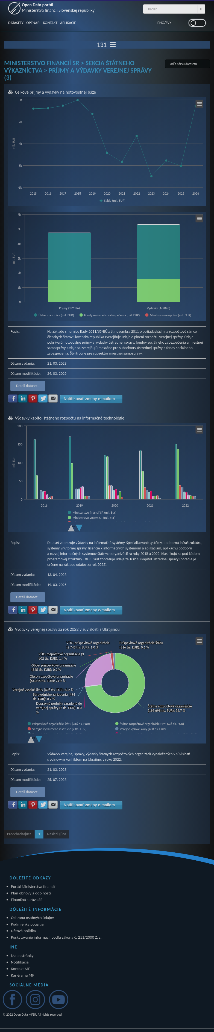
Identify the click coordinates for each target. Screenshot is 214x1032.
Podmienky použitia (27, 924)
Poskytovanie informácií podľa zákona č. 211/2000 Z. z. (56, 937)
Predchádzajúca (19, 834)
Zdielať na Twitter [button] (43, 398)
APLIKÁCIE (68, 22)
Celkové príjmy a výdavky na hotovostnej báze (55, 92)
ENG (160, 22)
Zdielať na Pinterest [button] (33, 398)
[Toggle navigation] (112, 45)
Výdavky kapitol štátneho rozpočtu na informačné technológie (69, 418)
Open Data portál (58, 7)
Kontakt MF (20, 968)
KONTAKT (50, 22)
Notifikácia (20, 962)
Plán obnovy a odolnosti (31, 893)
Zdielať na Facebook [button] (12, 398)
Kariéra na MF (22, 975)
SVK (169, 22)
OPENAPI (33, 22)
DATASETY (16, 22)
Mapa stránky (22, 955)
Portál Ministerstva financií (33, 886)
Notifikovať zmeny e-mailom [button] (89, 399)
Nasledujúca (56, 834)
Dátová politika (23, 930)
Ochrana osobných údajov (32, 917)
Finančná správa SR (27, 899)
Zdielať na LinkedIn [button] (23, 398)
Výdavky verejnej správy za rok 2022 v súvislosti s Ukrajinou (67, 629)
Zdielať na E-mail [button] (53, 398)
